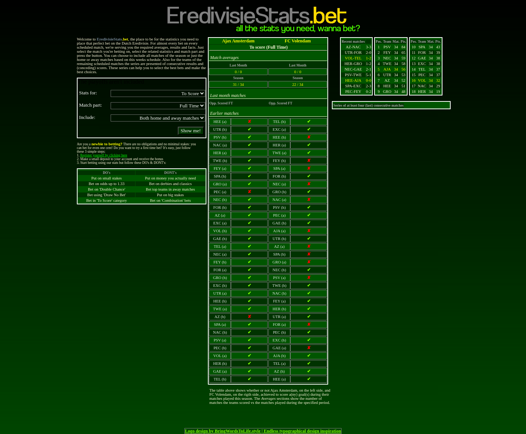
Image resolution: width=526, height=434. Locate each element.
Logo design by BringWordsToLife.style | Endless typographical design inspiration (263, 431)
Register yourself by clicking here (103, 155)
